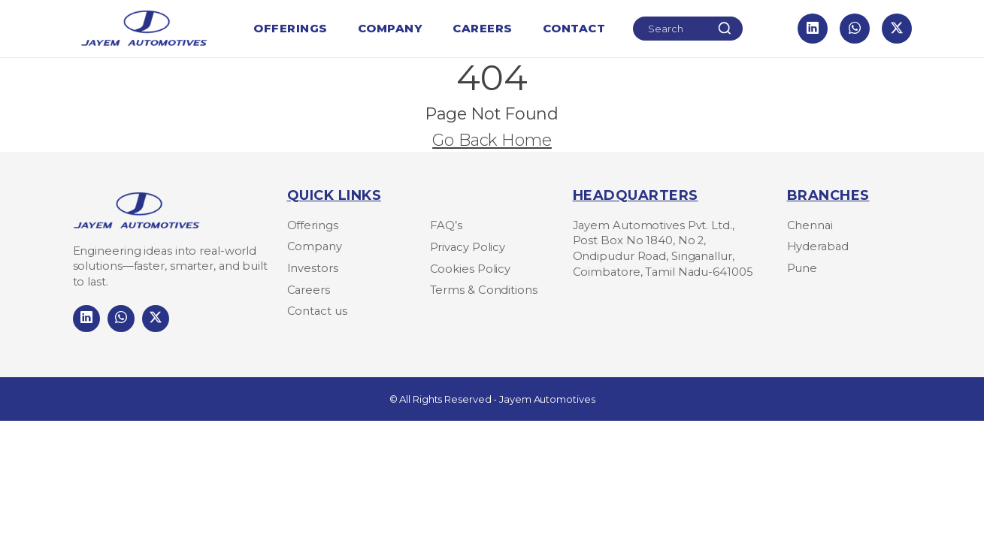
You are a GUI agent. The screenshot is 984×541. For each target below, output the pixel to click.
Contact (574, 28)
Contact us (317, 311)
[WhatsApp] (855, 29)
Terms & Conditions (483, 290)
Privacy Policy (468, 247)
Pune (802, 268)
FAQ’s (446, 225)
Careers (483, 32)
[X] (897, 29)
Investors (312, 268)
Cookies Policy (470, 269)
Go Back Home (492, 140)
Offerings (290, 32)
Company (390, 32)
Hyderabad (818, 246)
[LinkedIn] (813, 29)
